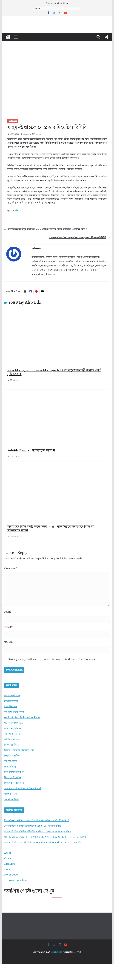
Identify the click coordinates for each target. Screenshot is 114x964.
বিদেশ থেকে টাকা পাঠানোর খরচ (19, 750)
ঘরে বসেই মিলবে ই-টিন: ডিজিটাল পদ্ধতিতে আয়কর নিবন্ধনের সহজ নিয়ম (37, 831)
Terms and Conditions (15, 880)
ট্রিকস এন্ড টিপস (11, 745)
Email (8, 627)
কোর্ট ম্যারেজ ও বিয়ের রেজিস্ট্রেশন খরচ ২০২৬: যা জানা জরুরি (32, 826)
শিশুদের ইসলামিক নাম (14, 783)
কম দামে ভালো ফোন (14, 712)
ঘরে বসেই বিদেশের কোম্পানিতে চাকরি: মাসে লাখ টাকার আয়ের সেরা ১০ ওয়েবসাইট (42, 842)
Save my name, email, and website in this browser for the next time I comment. (52, 659)
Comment (10, 568)
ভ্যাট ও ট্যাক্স (10, 767)
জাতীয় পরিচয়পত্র (12, 739)
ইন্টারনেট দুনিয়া (11, 701)
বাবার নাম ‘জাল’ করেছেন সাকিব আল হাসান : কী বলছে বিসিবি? (79, 237)
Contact (8, 858)
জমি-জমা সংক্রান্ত (12, 734)
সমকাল (15, 210)
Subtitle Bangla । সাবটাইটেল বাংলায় (31, 450)
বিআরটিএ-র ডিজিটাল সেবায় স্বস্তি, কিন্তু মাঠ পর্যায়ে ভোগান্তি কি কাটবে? (36, 820)
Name (8, 612)
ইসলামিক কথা (10, 707)
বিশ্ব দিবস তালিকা (12, 756)
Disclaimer (9, 864)
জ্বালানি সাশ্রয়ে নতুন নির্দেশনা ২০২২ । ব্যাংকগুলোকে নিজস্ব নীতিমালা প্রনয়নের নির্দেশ (45, 229)
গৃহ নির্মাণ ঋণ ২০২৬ (13, 723)
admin (25, 134)
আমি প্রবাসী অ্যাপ (12, 696)
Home (7, 869)
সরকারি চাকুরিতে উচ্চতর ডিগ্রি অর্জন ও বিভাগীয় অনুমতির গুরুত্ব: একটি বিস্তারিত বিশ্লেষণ (45, 837)
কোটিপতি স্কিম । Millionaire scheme (22, 717)
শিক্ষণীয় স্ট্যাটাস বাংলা (14, 772)
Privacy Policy (11, 875)
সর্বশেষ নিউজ (13, 121)
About (7, 853)
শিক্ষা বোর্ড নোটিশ (12, 778)
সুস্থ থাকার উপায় (11, 799)
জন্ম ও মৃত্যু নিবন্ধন (12, 728)
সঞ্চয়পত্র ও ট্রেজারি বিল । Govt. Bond (22, 789)
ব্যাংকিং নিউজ (10, 761)
